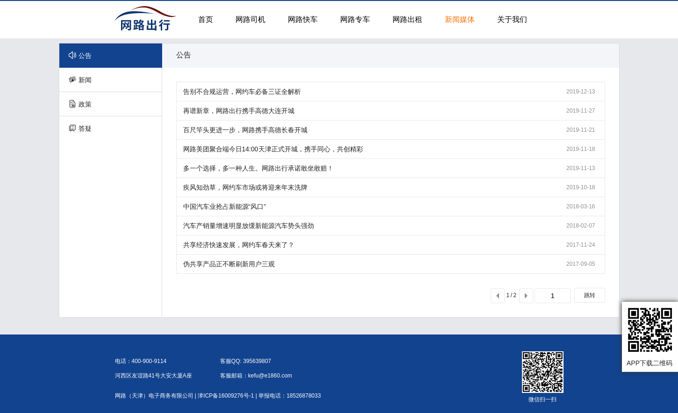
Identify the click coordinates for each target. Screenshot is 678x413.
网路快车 (303, 19)
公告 (80, 55)
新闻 (80, 80)
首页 (205, 19)
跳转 (589, 295)
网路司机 (250, 19)
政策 (80, 104)
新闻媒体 (460, 19)
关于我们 (512, 19)
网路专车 (355, 19)
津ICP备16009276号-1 (226, 395)
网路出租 (407, 19)
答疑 (80, 128)
